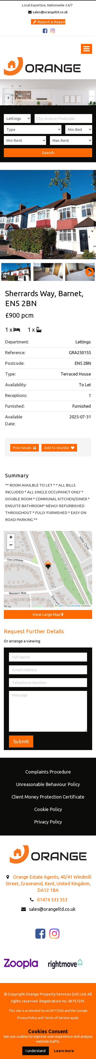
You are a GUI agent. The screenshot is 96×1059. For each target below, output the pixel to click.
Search (48, 153)
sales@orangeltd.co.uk (48, 12)
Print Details (22, 448)
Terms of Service (56, 1017)
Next (87, 272)
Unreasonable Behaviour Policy (48, 784)
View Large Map (48, 614)
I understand (36, 1051)
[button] (48, 565)
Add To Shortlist (56, 448)
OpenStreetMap (73, 606)
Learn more (64, 1051)
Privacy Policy (48, 821)
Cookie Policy (48, 809)
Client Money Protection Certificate (48, 796)
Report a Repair (49, 22)
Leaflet (59, 606)
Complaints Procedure (48, 771)
